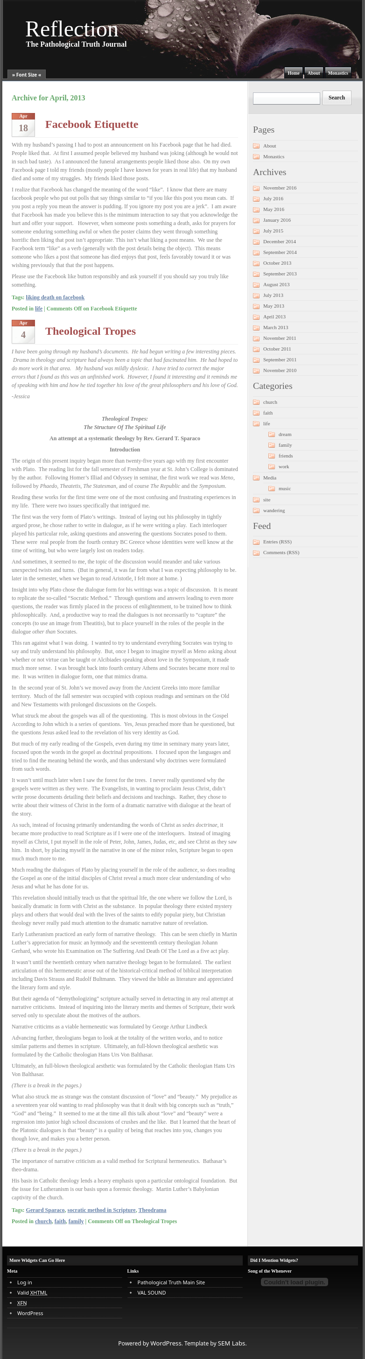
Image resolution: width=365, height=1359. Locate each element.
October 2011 (277, 349)
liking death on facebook (55, 297)
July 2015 (273, 230)
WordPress (30, 1313)
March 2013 (275, 327)
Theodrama (152, 1210)
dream (285, 434)
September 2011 (279, 359)
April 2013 (274, 316)
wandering (274, 510)
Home (294, 73)
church (43, 1221)
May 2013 (273, 306)
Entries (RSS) (277, 541)
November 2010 (279, 370)
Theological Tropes (90, 331)
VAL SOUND (152, 1292)
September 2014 (280, 252)
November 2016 (279, 187)
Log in (24, 1282)
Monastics (338, 73)
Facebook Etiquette (91, 124)
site (266, 499)
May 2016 (273, 209)
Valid (32, 1292)
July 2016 (273, 198)
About (314, 73)
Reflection (72, 28)
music (285, 488)
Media (269, 477)
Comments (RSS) (281, 552)
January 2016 (277, 220)
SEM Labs (232, 1343)
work (284, 466)
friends (286, 455)
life (38, 308)
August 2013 (276, 284)
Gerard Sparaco (45, 1210)
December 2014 (279, 241)
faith (60, 1221)
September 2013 (280, 273)
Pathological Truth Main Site (171, 1282)
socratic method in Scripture (102, 1210)
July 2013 (273, 295)
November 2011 (279, 338)
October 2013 (277, 263)
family (76, 1221)
